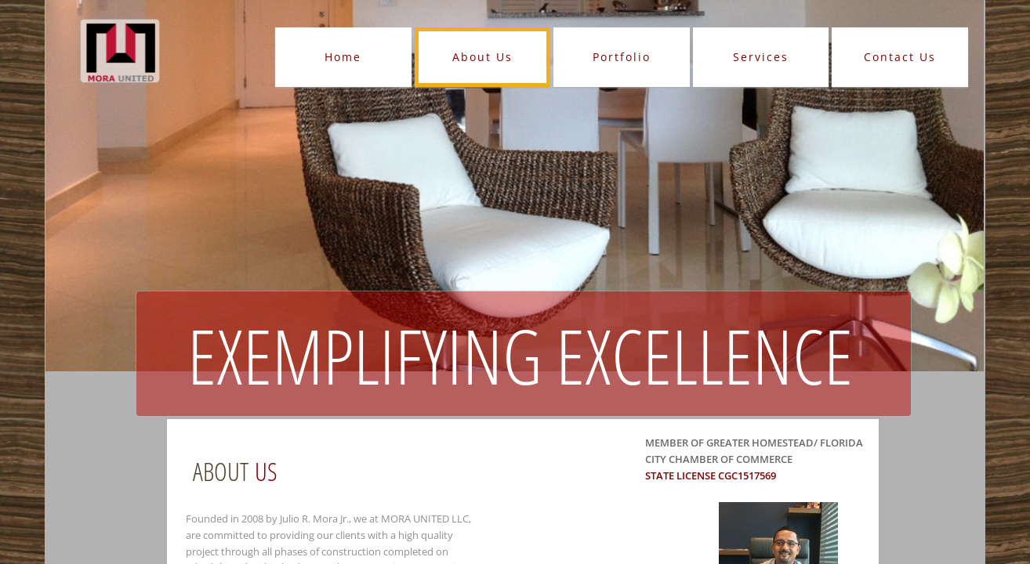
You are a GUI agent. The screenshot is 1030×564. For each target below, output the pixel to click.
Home (343, 56)
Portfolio (622, 56)
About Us (482, 56)
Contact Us (900, 56)
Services (761, 56)
